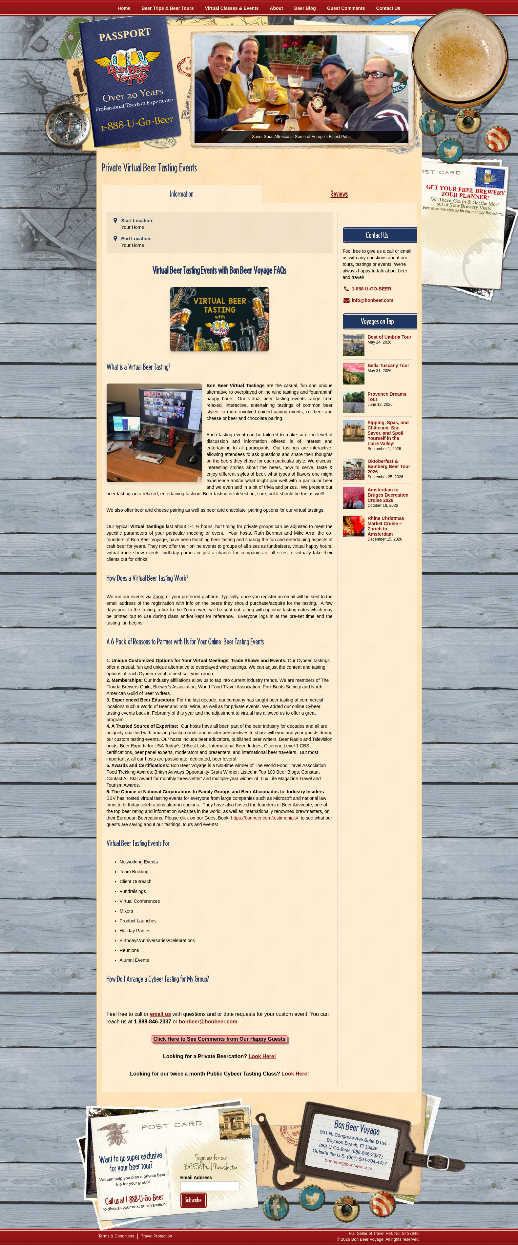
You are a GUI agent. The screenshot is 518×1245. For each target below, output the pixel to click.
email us (160, 1014)
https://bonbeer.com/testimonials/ (264, 817)
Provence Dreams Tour (387, 396)
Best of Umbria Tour (390, 337)
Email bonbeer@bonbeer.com (347, 1165)
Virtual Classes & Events (232, 8)
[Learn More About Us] (497, 139)
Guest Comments (346, 8)
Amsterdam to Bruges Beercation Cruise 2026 (388, 495)
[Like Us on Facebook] (432, 123)
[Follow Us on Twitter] (450, 151)
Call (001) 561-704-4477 (349, 1157)
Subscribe (193, 1200)
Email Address (196, 1177)
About (276, 8)
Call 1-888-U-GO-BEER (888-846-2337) (350, 1150)
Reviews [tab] (339, 193)
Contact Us (388, 8)
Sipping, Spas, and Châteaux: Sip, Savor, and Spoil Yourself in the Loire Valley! (388, 433)
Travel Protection (156, 1236)
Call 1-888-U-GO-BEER (136, 125)
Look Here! (262, 1056)
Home (124, 8)
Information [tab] (182, 193)
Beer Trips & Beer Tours (167, 8)
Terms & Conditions (116, 1236)
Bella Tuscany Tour (388, 365)
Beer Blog (305, 8)
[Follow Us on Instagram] (468, 121)
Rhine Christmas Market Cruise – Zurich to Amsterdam (386, 526)
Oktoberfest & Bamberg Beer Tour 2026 (389, 466)
